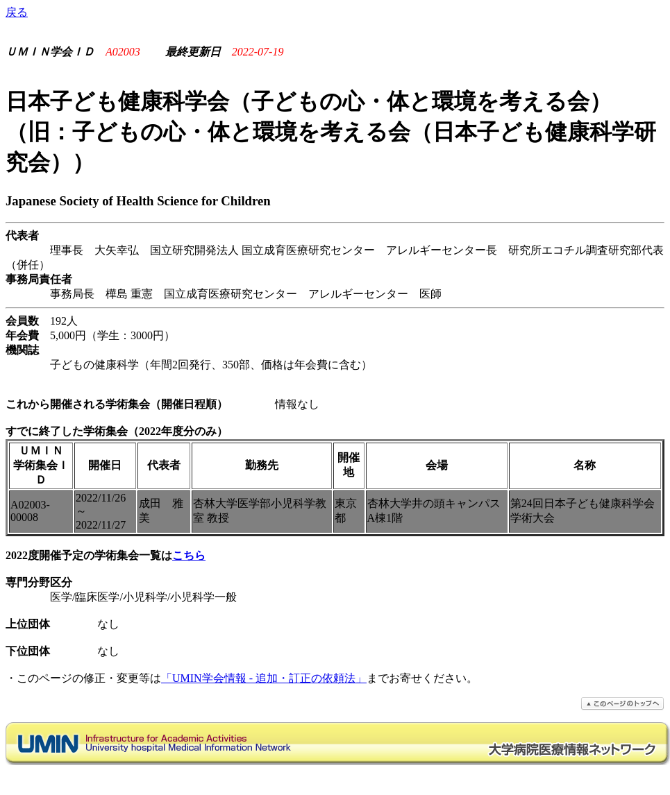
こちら (189, 555)
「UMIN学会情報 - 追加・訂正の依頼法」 (264, 678)
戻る (17, 12)
